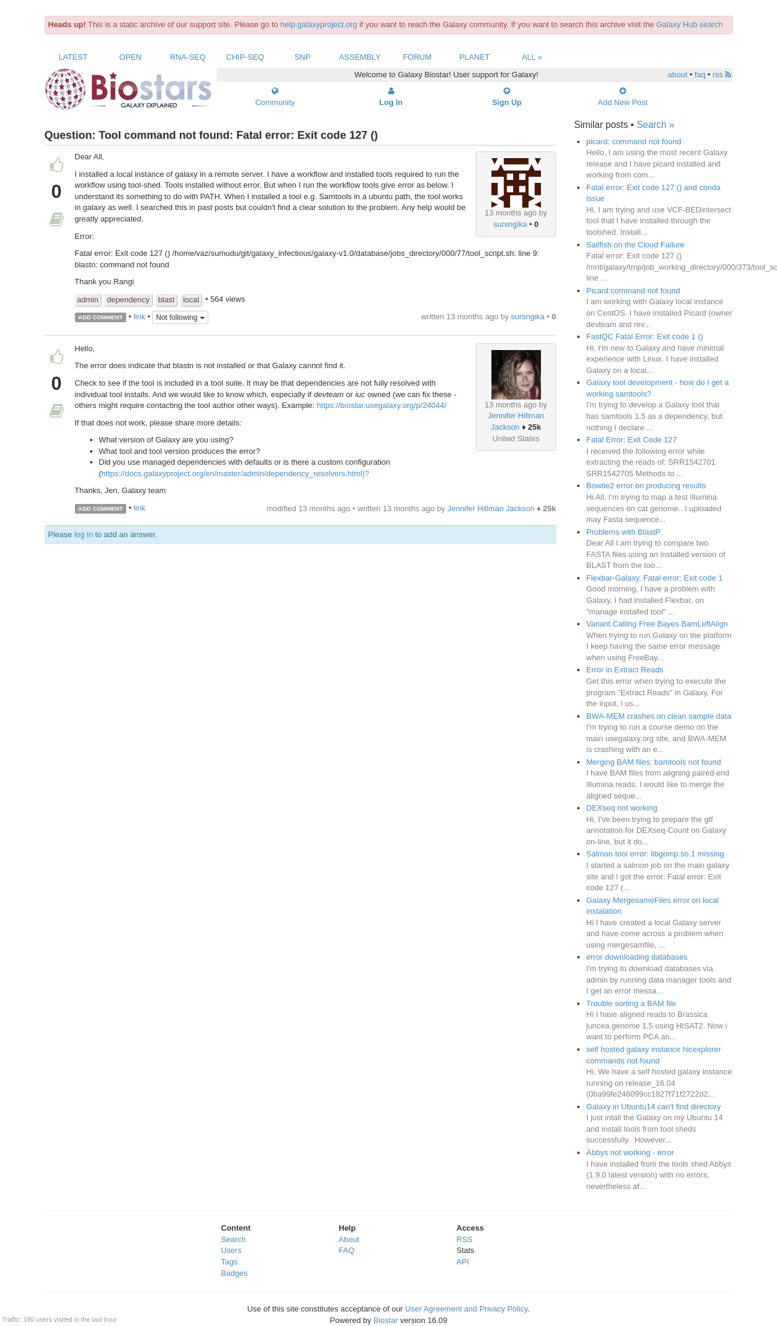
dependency (128, 299)
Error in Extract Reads (624, 669)
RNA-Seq (187, 57)
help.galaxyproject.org (318, 24)
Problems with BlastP (623, 532)
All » (532, 57)
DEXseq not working (621, 807)
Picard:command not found (633, 290)
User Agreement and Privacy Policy (466, 1308)
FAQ (346, 1250)
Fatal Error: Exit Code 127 (631, 439)
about (678, 74)
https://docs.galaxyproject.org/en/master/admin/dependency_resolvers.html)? (235, 473)
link (139, 316)
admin (87, 299)
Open (131, 57)
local (191, 299)
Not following (180, 317)
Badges (234, 1273)
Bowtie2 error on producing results (646, 485)
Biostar (386, 1320)
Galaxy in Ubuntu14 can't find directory (653, 1106)
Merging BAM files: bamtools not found (653, 762)
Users (231, 1250)
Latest (73, 57)
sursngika (510, 224)
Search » (655, 125)
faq (699, 74)
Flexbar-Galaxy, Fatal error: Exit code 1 (654, 577)
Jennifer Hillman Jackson (491, 508)
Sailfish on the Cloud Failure (635, 244)
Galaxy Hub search (689, 24)
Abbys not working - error (630, 1152)
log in (83, 534)
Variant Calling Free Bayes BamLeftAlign (657, 623)
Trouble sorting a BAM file (631, 1003)
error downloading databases (637, 956)
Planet (474, 57)
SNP (303, 57)
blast (166, 299)
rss (721, 74)
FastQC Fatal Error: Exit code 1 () (644, 336)
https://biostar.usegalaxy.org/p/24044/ (382, 405)
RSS (464, 1239)
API (462, 1261)
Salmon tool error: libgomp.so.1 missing (655, 853)
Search (233, 1239)
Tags (229, 1261)
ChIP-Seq (245, 57)
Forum (417, 57)
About (349, 1239)
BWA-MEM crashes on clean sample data (658, 716)
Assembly (359, 57)
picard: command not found (634, 141)
